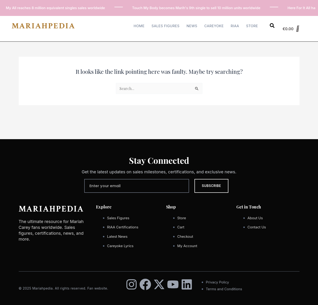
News (191, 26)
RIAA (235, 26)
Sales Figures (165, 26)
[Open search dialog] (272, 26)
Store (252, 26)
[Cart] (291, 29)
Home (139, 26)
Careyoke (214, 26)
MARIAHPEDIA (43, 26)
